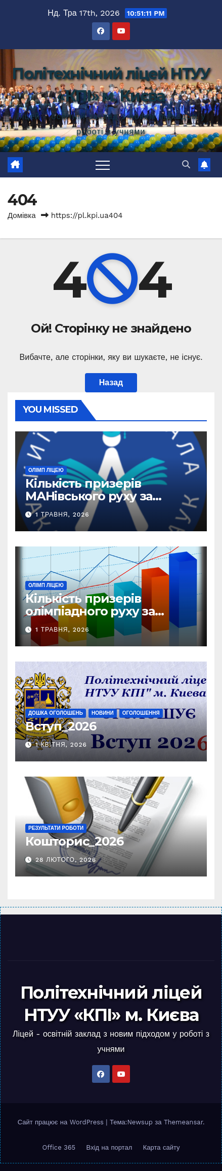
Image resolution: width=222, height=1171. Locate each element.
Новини (103, 713)
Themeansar (183, 1122)
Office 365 (58, 1147)
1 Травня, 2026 (62, 514)
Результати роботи (55, 828)
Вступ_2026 (60, 726)
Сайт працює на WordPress (62, 1122)
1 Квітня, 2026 (61, 744)
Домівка (22, 215)
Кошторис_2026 (74, 841)
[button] (186, 164)
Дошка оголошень (55, 713)
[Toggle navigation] (102, 164)
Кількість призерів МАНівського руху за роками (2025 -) (88, 496)
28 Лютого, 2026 (65, 859)
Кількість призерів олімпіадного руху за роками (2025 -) (90, 611)
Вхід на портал (109, 1147)
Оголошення (141, 713)
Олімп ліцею (46, 470)
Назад (111, 382)
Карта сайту (161, 1147)
